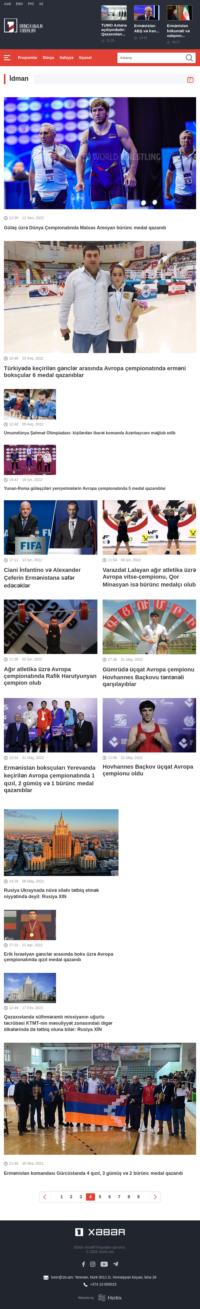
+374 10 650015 (103, 1284)
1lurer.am (106, 1252)
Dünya (48, 57)
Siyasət (85, 57)
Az (41, 4)
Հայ (7, 4)
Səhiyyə (66, 57)
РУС (31, 4)
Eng (19, 4)
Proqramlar (28, 57)
